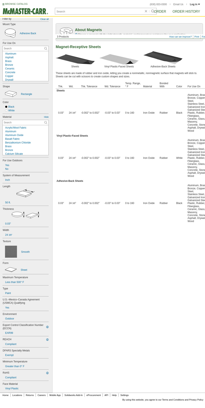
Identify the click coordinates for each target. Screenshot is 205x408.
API (106, 395)
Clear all (44, 19)
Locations (17, 395)
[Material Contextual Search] (25, 122)
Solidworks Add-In (73, 395)
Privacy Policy (196, 399)
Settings (124, 395)
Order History (186, 11)
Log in (195, 4)
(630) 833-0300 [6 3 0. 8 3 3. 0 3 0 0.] (158, 4)
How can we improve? (180, 36)
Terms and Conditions (173, 399)
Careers (41, 395)
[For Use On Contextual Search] (25, 48)
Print (196, 36)
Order (160, 11)
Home (5, 395)
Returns (30, 395)
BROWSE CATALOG (16, 4)
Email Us (178, 4)
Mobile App (55, 395)
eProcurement (94, 395)
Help (114, 395)
